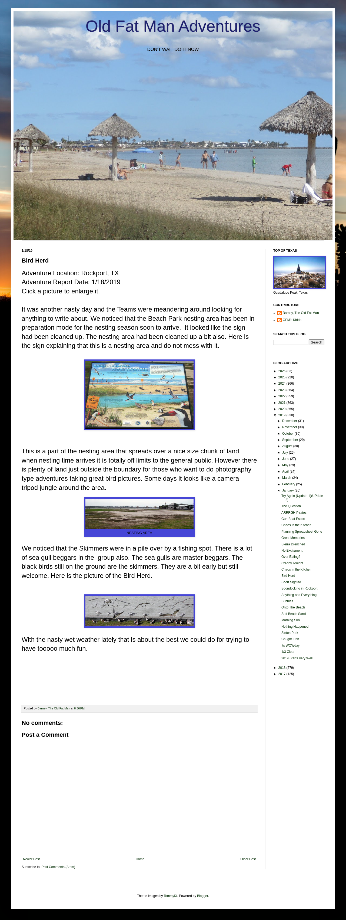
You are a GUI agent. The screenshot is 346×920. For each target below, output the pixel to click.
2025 (282, 377)
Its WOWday (290, 645)
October (288, 434)
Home (140, 859)
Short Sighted (291, 582)
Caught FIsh (290, 639)
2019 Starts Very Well (296, 658)
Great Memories (293, 538)
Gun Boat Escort (293, 519)
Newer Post (31, 859)
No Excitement (291, 550)
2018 (282, 668)
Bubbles (287, 601)
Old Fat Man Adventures (173, 26)
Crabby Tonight (292, 563)
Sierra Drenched (293, 544)
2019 (282, 415)
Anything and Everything (299, 595)
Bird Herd (288, 576)
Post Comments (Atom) (58, 867)
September (290, 440)
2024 (282, 383)
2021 (282, 403)
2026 (282, 371)
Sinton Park (289, 633)
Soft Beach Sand (293, 614)
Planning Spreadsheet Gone (301, 531)
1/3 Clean (288, 652)
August (287, 446)
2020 (282, 409)
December (290, 421)
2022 (282, 396)
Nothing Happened (294, 626)
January (288, 490)
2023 (282, 390)
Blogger (202, 896)
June (286, 459)
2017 (282, 674)
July (285, 452)
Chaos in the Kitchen (296, 525)
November (290, 427)
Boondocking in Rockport (299, 588)
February (289, 484)
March (287, 478)
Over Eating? (290, 557)
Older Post (248, 859)
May (285, 465)
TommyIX (170, 896)
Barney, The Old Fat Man (301, 313)
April (286, 471)
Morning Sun (290, 620)
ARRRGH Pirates (294, 513)
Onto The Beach (293, 607)
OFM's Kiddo (292, 320)
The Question (291, 506)
